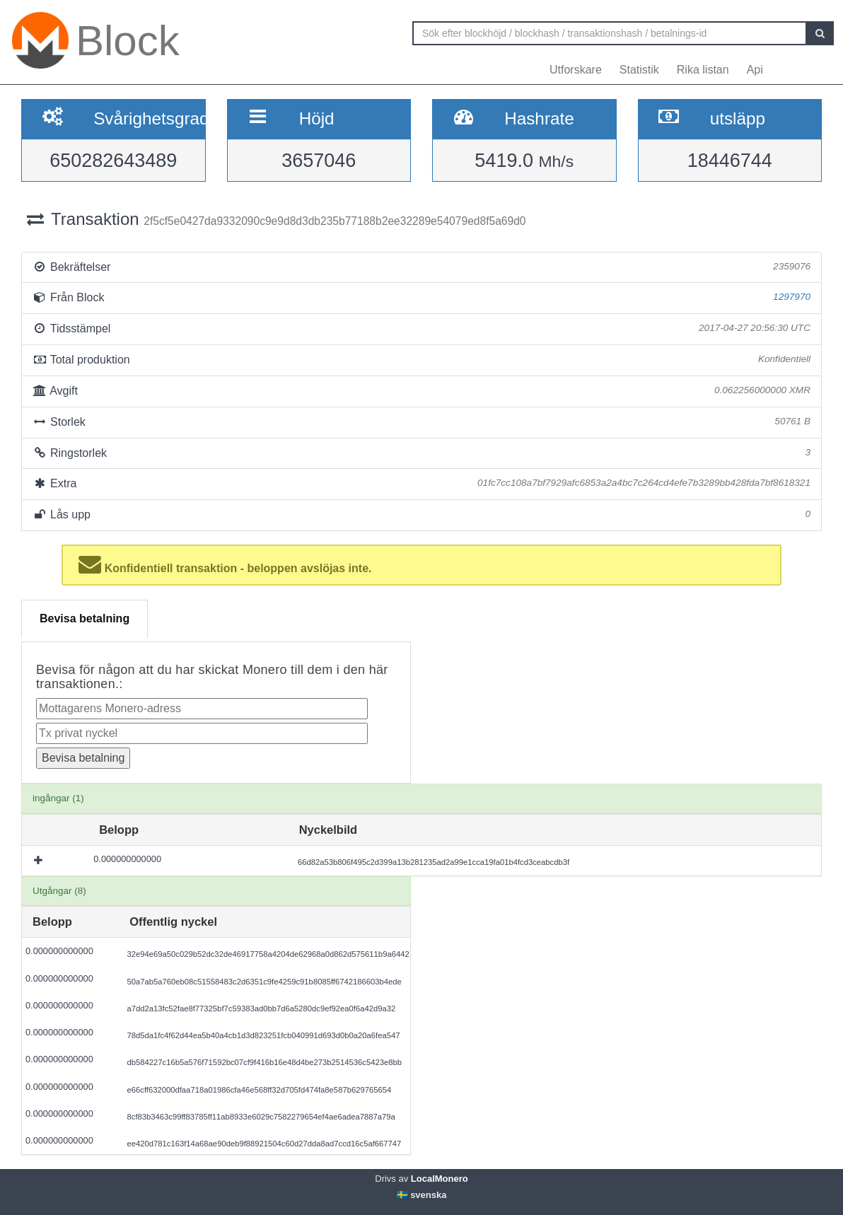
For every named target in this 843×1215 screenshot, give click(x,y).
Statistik (639, 70)
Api (755, 70)
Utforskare (576, 70)
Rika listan (703, 70)
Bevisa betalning (84, 618)
